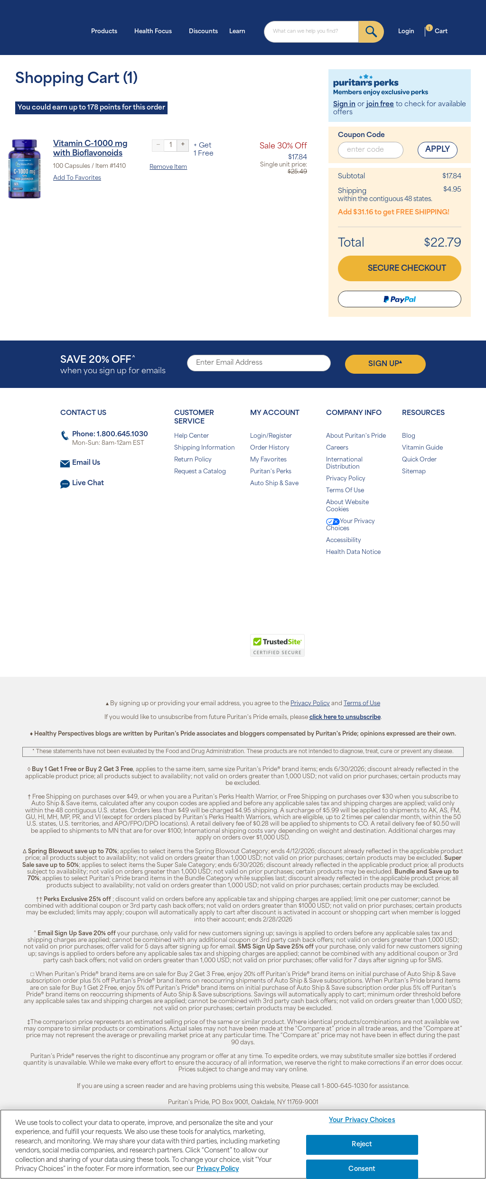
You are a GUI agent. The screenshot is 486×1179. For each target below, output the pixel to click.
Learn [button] (240, 31)
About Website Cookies (347, 506)
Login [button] (409, 31)
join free (380, 104)
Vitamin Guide (422, 448)
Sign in (344, 104)
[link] (204, 650)
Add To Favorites (77, 178)
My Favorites (268, 460)
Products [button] (107, 31)
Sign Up (385, 363)
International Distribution (344, 463)
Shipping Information (204, 448)
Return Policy (193, 460)
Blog (408, 436)
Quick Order (419, 460)
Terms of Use (362, 704)
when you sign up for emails (113, 365)
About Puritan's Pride (356, 436)
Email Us (86, 463)
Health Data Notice (353, 552)
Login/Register (271, 436)
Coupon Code (361, 135)
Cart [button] (437, 31)
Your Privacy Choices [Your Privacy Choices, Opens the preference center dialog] (362, 1121)
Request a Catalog (200, 472)
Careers (337, 448)
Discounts (203, 32)
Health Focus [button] (156, 31)
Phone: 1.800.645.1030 (110, 434)
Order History (270, 448)
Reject (362, 1145)
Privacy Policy (345, 479)
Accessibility (343, 540)
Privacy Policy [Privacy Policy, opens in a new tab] (217, 1169)
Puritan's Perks (270, 472)
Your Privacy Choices (350, 525)
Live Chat (88, 483)
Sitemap (414, 472)
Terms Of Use (345, 491)
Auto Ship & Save (274, 484)
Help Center (191, 436)
